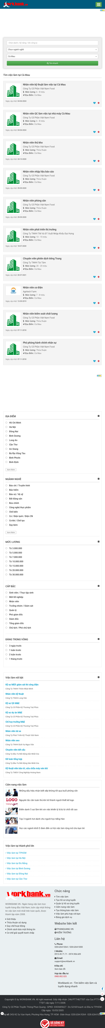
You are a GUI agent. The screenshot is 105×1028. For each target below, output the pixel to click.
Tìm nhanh (52, 63)
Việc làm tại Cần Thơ (16, 877)
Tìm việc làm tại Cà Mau (16, 74)
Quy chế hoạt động (15, 924)
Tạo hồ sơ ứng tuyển (65, 898)
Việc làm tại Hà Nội (15, 856)
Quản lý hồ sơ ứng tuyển (67, 901)
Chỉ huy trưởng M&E (15, 720)
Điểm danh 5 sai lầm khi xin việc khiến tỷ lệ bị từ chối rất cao (48, 807)
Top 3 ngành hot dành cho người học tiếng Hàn (42, 817)
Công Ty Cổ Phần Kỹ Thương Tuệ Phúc (21, 705)
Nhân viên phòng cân (34, 199)
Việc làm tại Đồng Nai (16, 871)
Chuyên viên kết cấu (15, 747)
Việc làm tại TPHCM (15, 851)
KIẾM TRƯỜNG (64, 930)
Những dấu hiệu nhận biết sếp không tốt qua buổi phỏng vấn (48, 788)
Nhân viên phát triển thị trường (39, 228)
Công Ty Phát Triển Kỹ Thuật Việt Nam (22, 733)
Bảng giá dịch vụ (63, 915)
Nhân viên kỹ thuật (14, 692)
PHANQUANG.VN (65, 927)
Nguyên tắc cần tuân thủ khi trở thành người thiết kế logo (46, 798)
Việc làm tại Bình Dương (17, 866)
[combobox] (52, 49)
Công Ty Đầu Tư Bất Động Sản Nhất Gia (22, 752)
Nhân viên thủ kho (33, 142)
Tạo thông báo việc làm (67, 908)
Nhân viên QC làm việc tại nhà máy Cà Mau (46, 113)
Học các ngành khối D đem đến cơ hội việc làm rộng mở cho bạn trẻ (51, 826)
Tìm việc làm (61, 894)
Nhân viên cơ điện (33, 286)
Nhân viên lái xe (13, 729)
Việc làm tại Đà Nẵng (16, 861)
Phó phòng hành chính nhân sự (39, 341)
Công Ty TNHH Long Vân (16, 696)
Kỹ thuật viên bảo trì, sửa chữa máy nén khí (26, 766)
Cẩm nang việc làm (16, 782)
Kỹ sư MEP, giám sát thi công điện (21, 682)
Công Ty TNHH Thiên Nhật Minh (19, 687)
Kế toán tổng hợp (13, 757)
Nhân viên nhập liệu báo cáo (38, 171)
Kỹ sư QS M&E (12, 701)
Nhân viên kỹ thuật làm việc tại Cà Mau (44, 84)
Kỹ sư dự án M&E (13, 710)
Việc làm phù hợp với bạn (67, 911)
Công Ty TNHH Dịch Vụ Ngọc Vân (19, 742)
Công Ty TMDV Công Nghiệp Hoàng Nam (22, 770)
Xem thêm (11, 468)
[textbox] (52, 43)
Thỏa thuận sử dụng (15, 920)
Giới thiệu (10, 917)
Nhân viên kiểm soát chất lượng (40, 312)
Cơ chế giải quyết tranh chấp (19, 930)
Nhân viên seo (12, 738)
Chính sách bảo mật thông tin (20, 927)
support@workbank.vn (64, 959)
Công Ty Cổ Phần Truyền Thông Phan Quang (24, 1004)
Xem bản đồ (60, 966)
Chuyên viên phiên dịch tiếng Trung (42, 257)
